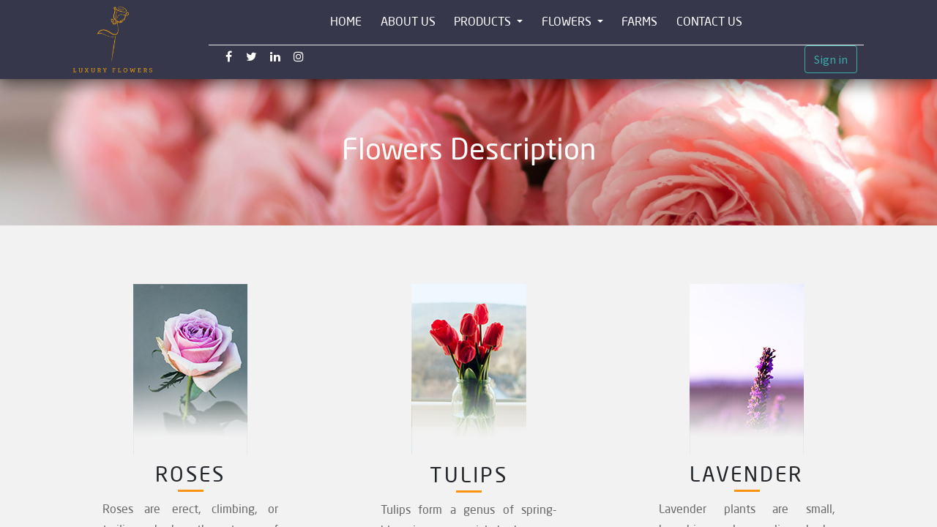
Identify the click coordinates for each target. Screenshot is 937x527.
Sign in (831, 59)
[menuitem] (345, 22)
